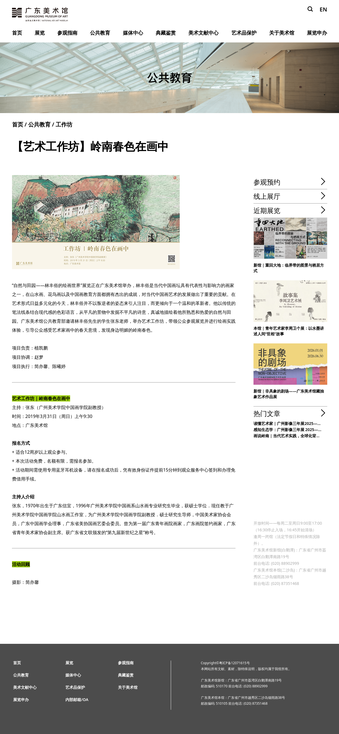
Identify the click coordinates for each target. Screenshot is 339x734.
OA (85, 699)
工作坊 (64, 124)
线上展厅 (266, 196)
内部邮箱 (73, 699)
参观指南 (67, 32)
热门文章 (266, 413)
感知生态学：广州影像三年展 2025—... (287, 429)
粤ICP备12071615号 (234, 663)
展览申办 (317, 32)
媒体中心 (133, 32)
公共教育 (100, 32)
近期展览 (266, 210)
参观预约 (266, 182)
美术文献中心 (203, 32)
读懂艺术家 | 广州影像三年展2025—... (287, 423)
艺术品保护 (244, 32)
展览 (40, 32)
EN (323, 9)
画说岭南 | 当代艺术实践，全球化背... (286, 435)
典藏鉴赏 (166, 32)
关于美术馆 (281, 32)
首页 (17, 32)
